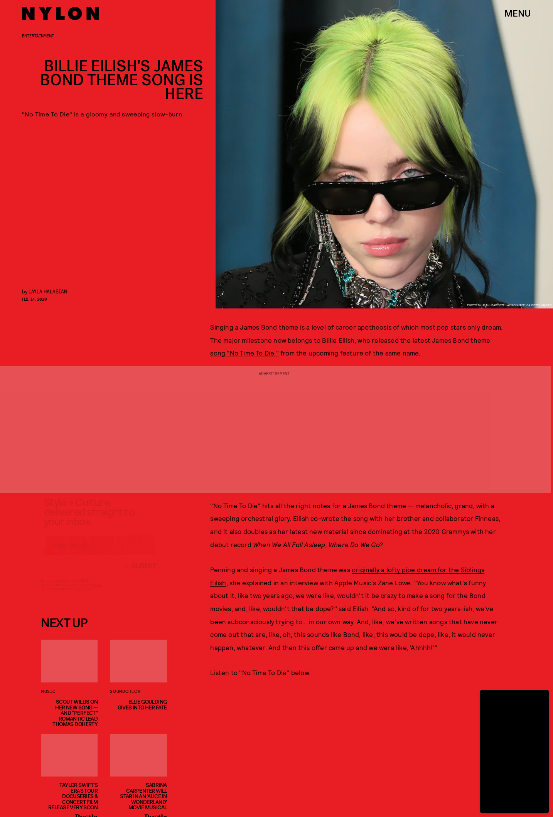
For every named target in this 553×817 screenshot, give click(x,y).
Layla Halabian (48, 291)
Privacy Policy (79, 595)
